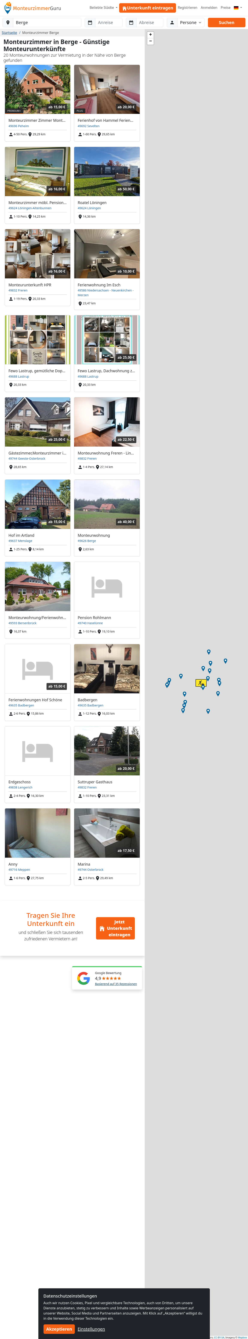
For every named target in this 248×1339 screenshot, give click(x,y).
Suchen (226, 22)
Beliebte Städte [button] (102, 7)
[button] (208, 652)
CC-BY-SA (219, 1337)
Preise (226, 7)
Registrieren (187, 7)
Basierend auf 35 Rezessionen (116, 984)
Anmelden (209, 7)
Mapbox (242, 1337)
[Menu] (238, 7)
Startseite (9, 32)
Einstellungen (91, 1329)
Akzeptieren (59, 1329)
